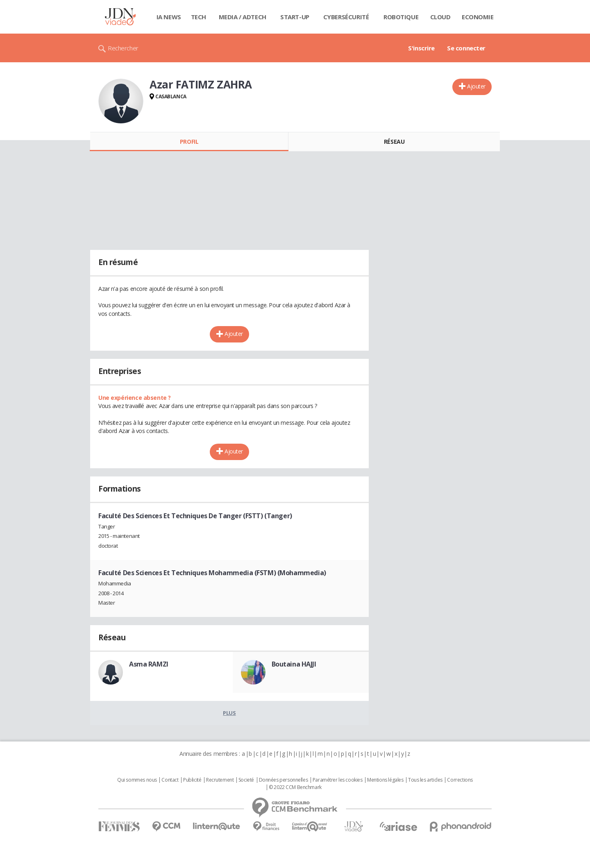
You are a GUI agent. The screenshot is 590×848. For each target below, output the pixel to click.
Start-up (294, 17)
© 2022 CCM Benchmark (295, 787)
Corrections (459, 780)
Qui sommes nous (137, 780)
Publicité (192, 780)
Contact (169, 780)
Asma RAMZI (148, 664)
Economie (478, 17)
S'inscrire (421, 48)
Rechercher (123, 48)
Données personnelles (283, 780)
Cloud (440, 17)
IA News (169, 17)
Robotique (401, 17)
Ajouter (476, 86)
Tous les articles (425, 780)
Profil (189, 141)
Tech (198, 17)
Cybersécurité (346, 17)
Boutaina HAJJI (294, 664)
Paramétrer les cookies (338, 780)
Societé (246, 780)
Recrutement (220, 780)
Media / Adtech (242, 17)
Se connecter (466, 48)
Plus (229, 712)
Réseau (394, 141)
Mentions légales (385, 780)
